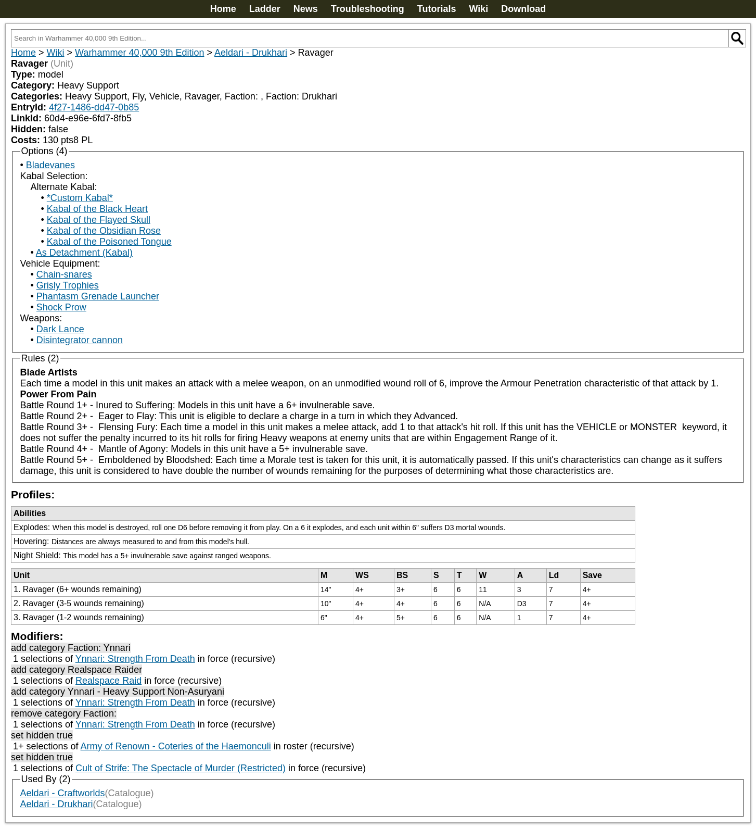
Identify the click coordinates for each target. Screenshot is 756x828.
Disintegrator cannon (79, 340)
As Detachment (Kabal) (84, 252)
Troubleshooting (367, 9)
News (305, 9)
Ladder (264, 9)
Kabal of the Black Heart (97, 209)
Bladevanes (50, 165)
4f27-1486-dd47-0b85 (94, 107)
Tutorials (436, 9)
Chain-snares (64, 274)
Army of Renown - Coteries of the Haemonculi (176, 746)
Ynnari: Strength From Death (135, 659)
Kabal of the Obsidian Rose (104, 230)
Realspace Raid (108, 680)
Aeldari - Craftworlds (62, 793)
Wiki (478, 9)
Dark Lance (60, 329)
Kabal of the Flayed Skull (98, 220)
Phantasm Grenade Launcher (97, 296)
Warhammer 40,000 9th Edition (139, 52)
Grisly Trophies (67, 285)
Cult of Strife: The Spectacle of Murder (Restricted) (180, 768)
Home (223, 9)
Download (523, 9)
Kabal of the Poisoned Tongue (109, 241)
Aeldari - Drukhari (250, 52)
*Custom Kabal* (80, 198)
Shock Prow (61, 307)
